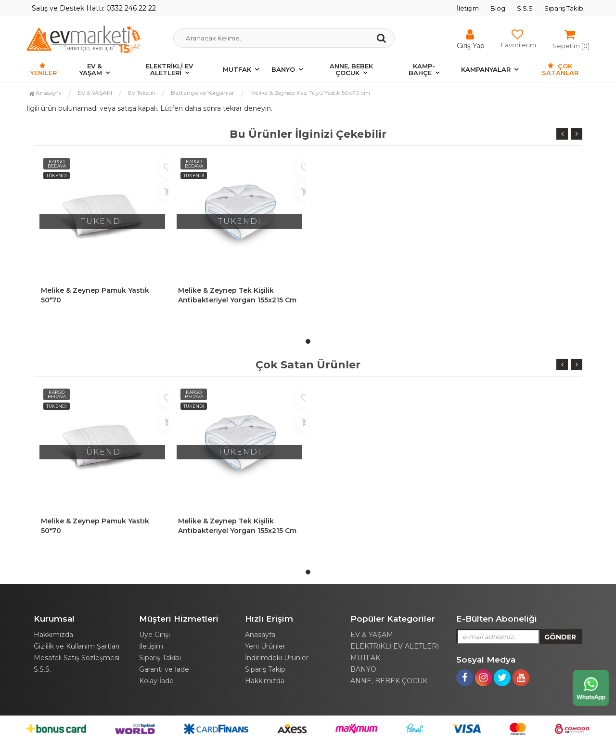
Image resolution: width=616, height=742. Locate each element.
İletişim (468, 8)
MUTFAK (237, 69)
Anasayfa (45, 92)
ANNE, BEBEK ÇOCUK (351, 69)
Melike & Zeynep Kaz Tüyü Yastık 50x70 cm (310, 92)
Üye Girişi (154, 634)
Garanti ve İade (164, 669)
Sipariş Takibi (564, 8)
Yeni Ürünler (265, 646)
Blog (497, 8)
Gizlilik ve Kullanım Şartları (76, 646)
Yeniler (43, 70)
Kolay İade (156, 681)
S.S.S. (42, 669)
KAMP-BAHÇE (422, 69)
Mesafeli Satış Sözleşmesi (76, 657)
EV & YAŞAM (90, 69)
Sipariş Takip (265, 669)
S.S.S (525, 8)
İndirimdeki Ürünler (276, 657)
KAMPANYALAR (486, 69)
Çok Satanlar (560, 69)
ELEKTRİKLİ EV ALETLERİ (169, 69)
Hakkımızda (53, 634)
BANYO (283, 69)
